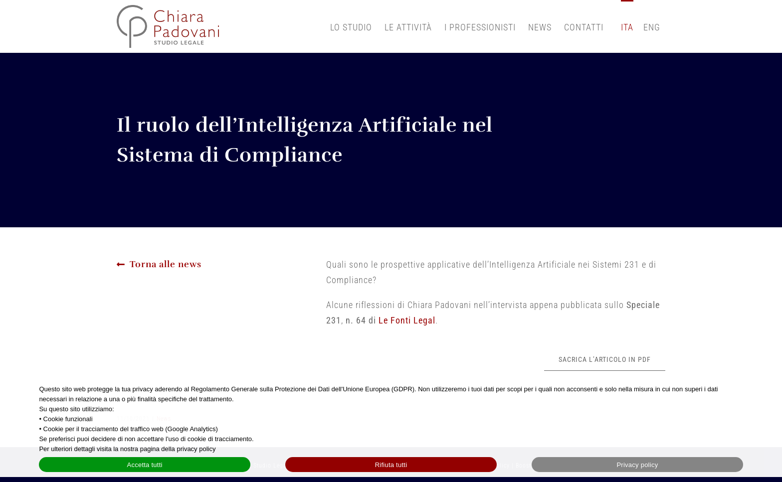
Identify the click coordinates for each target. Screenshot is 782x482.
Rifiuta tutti (391, 465)
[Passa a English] (651, 26)
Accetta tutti (144, 465)
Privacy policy (637, 465)
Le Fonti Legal (407, 320)
